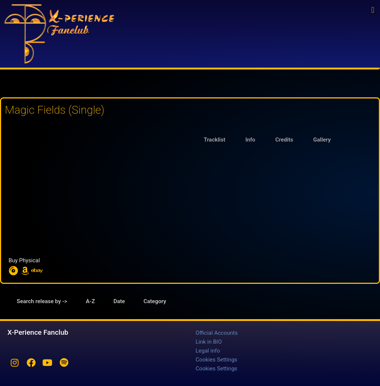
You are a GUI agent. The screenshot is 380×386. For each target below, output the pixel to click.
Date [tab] (119, 301)
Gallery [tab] (322, 139)
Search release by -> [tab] (42, 301)
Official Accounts (217, 333)
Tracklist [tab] (214, 139)
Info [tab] (250, 139)
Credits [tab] (284, 139)
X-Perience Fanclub (37, 332)
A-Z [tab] (90, 301)
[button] (372, 10)
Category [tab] (155, 301)
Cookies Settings (216, 359)
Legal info (208, 350)
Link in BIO (209, 341)
